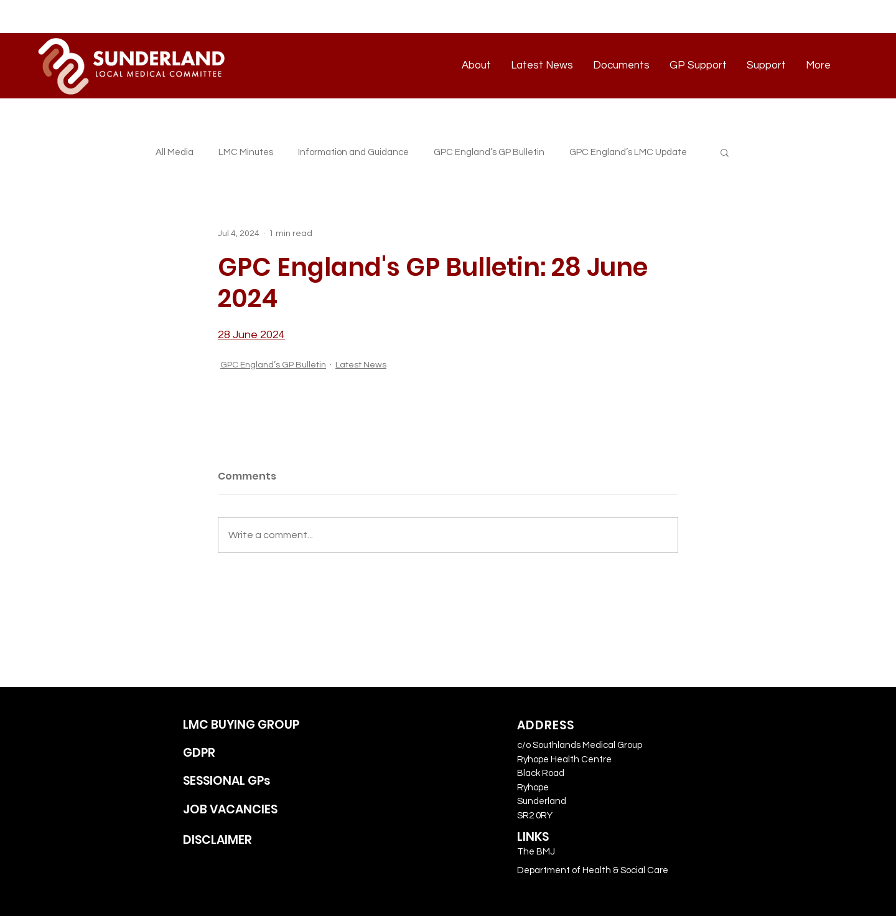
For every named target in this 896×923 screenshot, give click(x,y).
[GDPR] (256, 753)
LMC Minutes (245, 152)
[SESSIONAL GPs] (256, 781)
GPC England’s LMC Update (628, 152)
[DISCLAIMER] (256, 840)
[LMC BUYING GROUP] (256, 725)
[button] (724, 152)
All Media (175, 152)
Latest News (360, 365)
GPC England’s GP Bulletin (489, 152)
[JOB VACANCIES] (256, 810)
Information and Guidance (353, 152)
